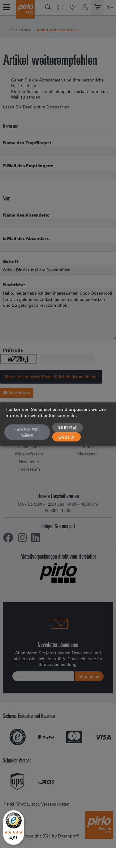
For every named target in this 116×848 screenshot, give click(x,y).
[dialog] (58, 424)
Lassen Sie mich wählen (27, 432)
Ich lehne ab (67, 427)
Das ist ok (66, 437)
